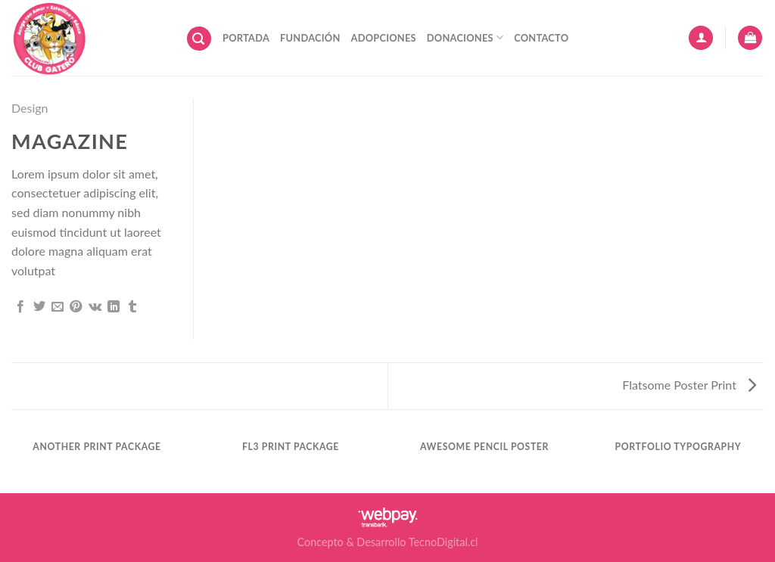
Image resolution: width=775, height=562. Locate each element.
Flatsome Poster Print (689, 384)
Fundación (310, 38)
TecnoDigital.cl (443, 542)
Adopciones (383, 38)
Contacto (541, 38)
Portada (246, 38)
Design (29, 108)
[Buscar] (199, 38)
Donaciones (465, 37)
